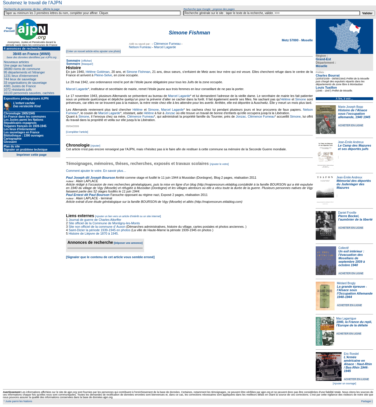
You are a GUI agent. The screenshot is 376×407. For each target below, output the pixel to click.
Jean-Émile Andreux (351, 142)
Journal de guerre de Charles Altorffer (95, 219)
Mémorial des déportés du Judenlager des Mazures (354, 184)
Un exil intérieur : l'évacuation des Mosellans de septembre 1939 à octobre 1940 (351, 258)
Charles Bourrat (328, 75)
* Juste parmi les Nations (17, 401)
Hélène (286, 99)
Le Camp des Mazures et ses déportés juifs (354, 147)
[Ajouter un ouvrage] (344, 383)
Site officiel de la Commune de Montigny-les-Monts (104, 223)
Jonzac (170, 113)
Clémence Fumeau (167, 43)
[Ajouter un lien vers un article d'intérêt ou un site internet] (128, 216)
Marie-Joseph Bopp (350, 106)
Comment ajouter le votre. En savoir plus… (96, 170)
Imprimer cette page (32, 154)
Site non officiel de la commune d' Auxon (97, 226)
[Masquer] (87, 64)
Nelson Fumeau (140, 47)
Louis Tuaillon (326, 87)
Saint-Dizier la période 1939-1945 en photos (99, 230)
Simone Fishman (138, 71)
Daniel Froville (347, 212)
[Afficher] (86, 60)
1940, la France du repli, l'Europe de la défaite (354, 323)
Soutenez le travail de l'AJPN (32, 2)
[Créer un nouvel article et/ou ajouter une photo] (93, 51)
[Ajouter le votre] (219, 164)
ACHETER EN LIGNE (350, 125)
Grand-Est (323, 59)
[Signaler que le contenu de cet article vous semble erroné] (110, 257)
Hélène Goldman (98, 71)
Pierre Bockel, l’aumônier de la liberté (355, 217)
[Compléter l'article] (77, 132)
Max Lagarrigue (346, 318)
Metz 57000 (290, 40)
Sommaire (73, 60)
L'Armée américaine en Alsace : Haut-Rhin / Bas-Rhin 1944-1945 (358, 364)
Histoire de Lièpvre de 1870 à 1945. (94, 233)
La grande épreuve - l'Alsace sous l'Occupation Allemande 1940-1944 (355, 292)
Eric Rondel (351, 353)
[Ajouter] (95, 145)
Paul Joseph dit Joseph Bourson (90, 177)
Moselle (321, 66)
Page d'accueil (9, 29)
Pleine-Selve (103, 75)
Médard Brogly (346, 283)
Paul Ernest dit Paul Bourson (88, 194)
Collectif (343, 248)
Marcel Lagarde (165, 47)
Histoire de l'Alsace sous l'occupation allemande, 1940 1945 (354, 113)
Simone (300, 99)
